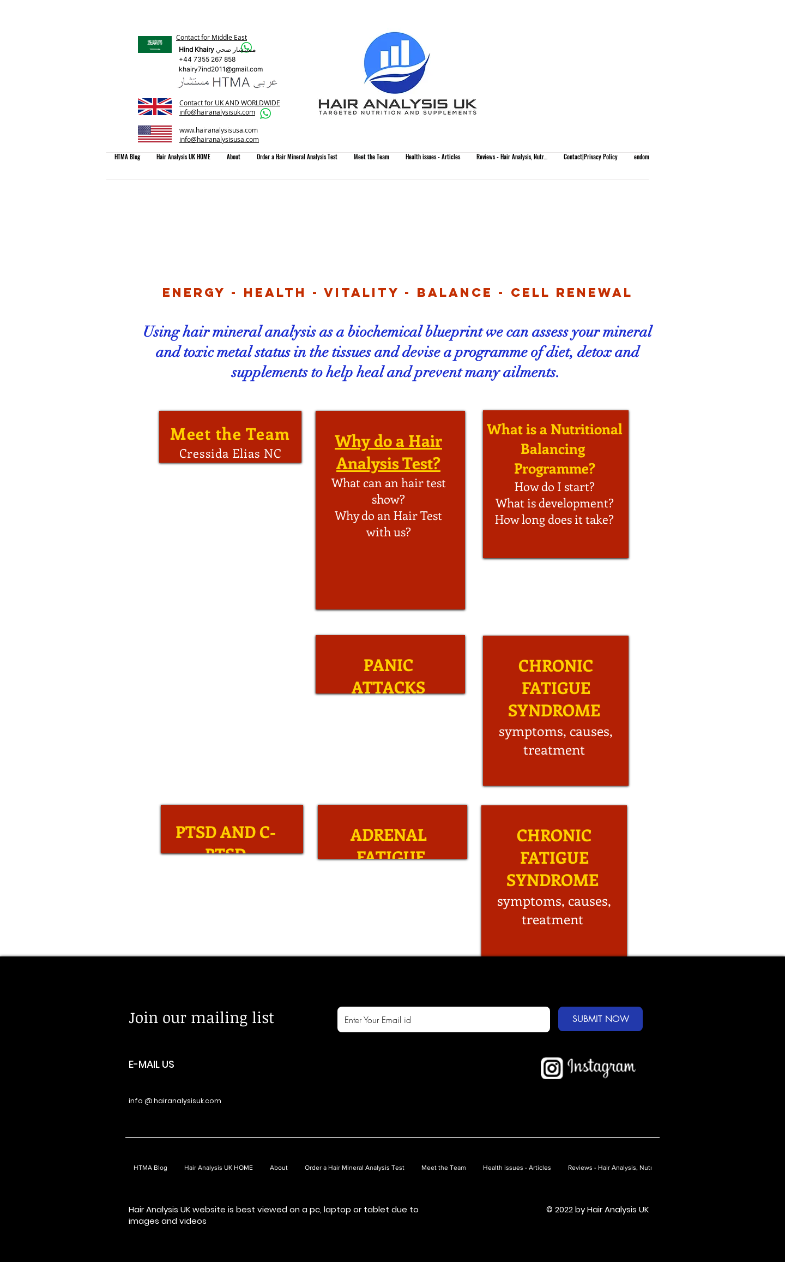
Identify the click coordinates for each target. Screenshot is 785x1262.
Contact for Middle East (211, 37)
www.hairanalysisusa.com (218, 129)
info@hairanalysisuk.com (217, 111)
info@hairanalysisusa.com (219, 139)
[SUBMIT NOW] (600, 1019)
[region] (230, 437)
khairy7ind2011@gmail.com (221, 69)
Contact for (197, 102)
